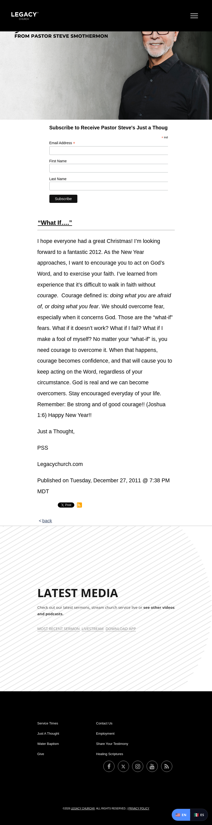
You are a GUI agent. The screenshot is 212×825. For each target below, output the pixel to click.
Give (40, 754)
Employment (105, 733)
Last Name (58, 179)
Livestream (93, 628)
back (47, 520)
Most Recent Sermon (58, 628)
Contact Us (104, 723)
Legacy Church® (83, 808)
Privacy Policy (138, 808)
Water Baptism (48, 744)
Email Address (62, 143)
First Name (58, 161)
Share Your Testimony (112, 744)
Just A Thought (48, 733)
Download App (121, 628)
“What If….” (55, 222)
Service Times (47, 723)
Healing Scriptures (109, 754)
